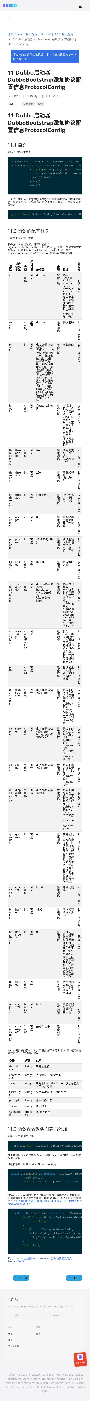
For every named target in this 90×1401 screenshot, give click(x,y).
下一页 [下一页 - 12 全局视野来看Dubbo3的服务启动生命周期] (74, 1278)
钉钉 (36, 1315)
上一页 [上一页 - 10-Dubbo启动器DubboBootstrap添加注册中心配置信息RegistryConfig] (21, 1278)
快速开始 (12, 1340)
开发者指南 (13, 1346)
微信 (17, 1315)
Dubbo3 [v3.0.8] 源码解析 (57, 34)
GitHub (54, 1315)
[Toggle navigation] (80, 6)
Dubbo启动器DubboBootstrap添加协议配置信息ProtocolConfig (40, 1260)
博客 (10, 34)
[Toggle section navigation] (8, 17)
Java (19, 34)
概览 (10, 1333)
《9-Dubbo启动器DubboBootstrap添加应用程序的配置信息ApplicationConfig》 (45, 1202)
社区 (38, 1333)
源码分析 (31, 34)
